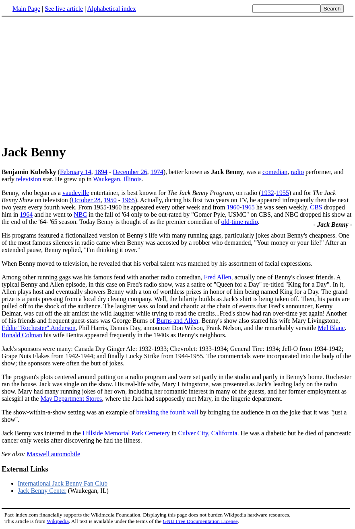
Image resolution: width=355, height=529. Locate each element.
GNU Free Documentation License (200, 521)
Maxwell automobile (53, 454)
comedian (274, 171)
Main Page (26, 8)
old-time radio (239, 221)
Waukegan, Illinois (117, 179)
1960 (233, 207)
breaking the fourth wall (167, 412)
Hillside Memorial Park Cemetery (126, 433)
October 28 (86, 200)
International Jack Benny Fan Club (62, 483)
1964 (26, 214)
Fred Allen (217, 277)
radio (297, 171)
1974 (157, 171)
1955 (282, 192)
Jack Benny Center (42, 490)
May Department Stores (71, 398)
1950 (110, 200)
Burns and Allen (177, 320)
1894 (101, 171)
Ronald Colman (22, 335)
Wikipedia (58, 521)
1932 (267, 192)
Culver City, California (207, 433)
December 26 (130, 171)
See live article (64, 8)
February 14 (75, 171)
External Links (25, 469)
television (28, 179)
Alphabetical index (111, 8)
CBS (316, 207)
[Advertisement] (69, 80)
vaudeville (75, 192)
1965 (128, 200)
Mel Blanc (331, 327)
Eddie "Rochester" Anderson (39, 327)
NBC (80, 214)
